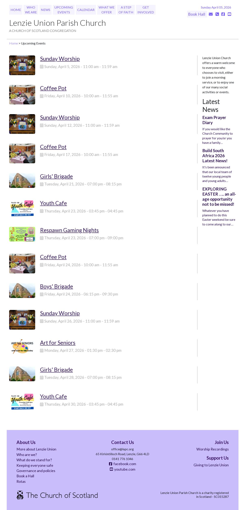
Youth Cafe (53, 203)
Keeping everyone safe (34, 465)
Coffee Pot (53, 88)
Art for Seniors (57, 342)
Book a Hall (25, 476)
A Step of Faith (126, 9)
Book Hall (197, 14)
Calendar (86, 10)
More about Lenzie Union (36, 449)
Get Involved (145, 9)
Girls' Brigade (56, 176)
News (45, 10)
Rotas (21, 481)
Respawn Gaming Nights (69, 230)
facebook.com (122, 464)
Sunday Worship (60, 58)
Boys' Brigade (56, 286)
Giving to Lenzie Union (211, 465)
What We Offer (106, 9)
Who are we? (26, 455)
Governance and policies (35, 471)
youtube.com (122, 469)
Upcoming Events (63, 9)
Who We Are (31, 9)
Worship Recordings (212, 449)
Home (16, 10)
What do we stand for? (34, 460)
